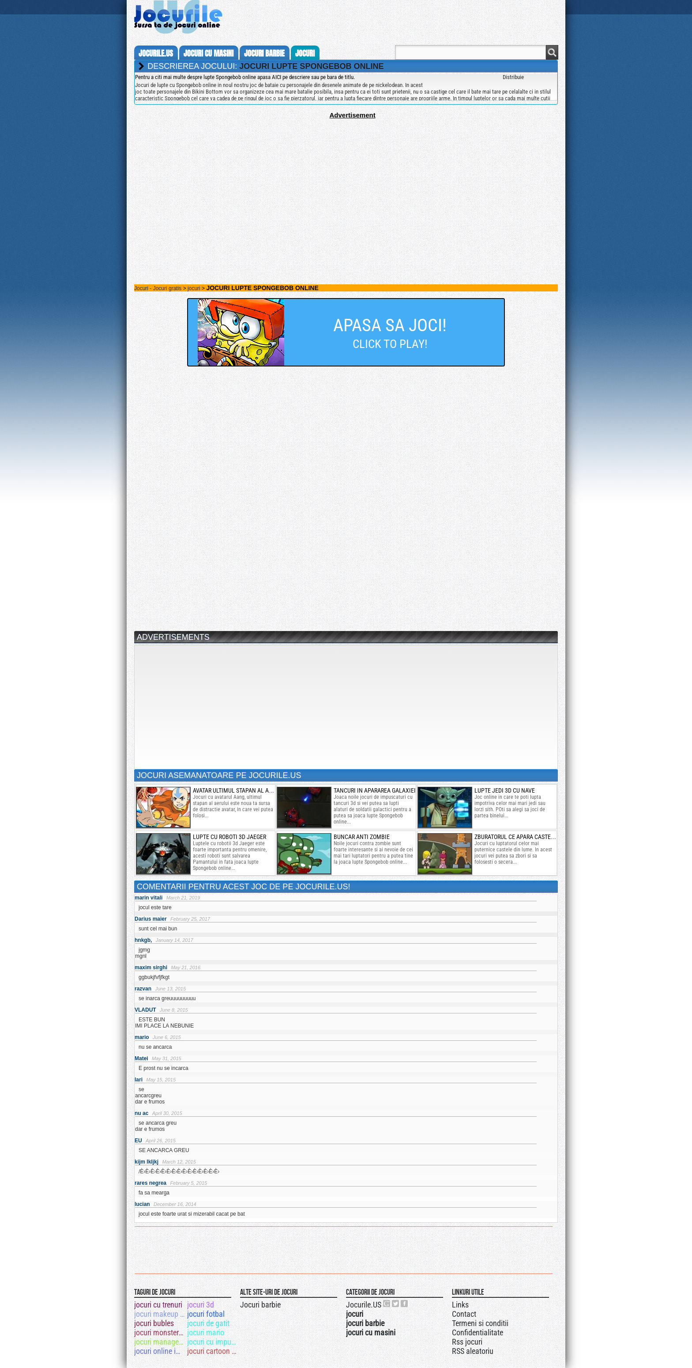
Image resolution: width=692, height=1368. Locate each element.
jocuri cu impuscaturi (213, 1341)
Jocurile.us (156, 53)
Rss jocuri (467, 1341)
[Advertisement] (346, 180)
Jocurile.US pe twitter (396, 1303)
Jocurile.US (363, 1304)
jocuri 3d (200, 1304)
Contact (464, 1314)
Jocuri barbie (260, 1304)
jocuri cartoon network (213, 1351)
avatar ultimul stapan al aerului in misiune (255, 790)
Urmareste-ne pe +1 (387, 1303)
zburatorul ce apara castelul (517, 836)
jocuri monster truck (160, 1332)
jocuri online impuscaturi (160, 1351)
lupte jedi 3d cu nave (504, 790)
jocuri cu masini (208, 53)
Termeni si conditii (480, 1323)
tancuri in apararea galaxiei (375, 790)
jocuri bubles (154, 1323)
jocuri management (160, 1341)
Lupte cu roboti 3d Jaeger (229, 836)
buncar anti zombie (362, 836)
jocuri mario (205, 1332)
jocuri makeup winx (160, 1314)
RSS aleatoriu (472, 1351)
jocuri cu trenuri (158, 1304)
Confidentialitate (477, 1332)
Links (460, 1304)
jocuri (305, 53)
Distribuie (513, 77)
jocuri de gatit (208, 1323)
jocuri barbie (264, 53)
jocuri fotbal (206, 1314)
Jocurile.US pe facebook (405, 1303)
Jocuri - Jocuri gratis (157, 288)
